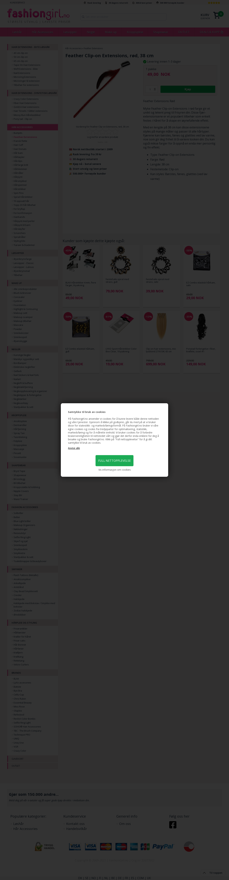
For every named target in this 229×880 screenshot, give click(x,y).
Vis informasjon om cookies (114, 469)
